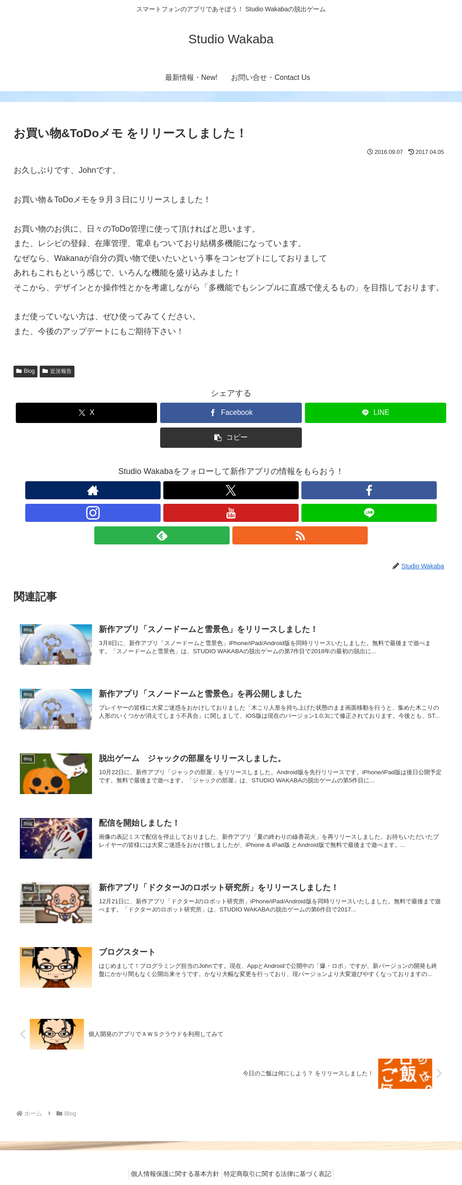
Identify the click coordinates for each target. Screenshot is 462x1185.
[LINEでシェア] (375, 413)
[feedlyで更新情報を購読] (283, 490)
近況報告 (57, 371)
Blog (25, 371)
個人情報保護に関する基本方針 (173, 1157)
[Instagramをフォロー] (221, 490)
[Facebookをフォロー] (200, 490)
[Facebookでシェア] (230, 413)
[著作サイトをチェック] (158, 490)
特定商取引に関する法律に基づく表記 (280, 1157)
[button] (230, 438)
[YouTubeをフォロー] (241, 490)
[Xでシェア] (86, 413)
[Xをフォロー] (179, 490)
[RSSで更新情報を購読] (304, 490)
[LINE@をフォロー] (262, 490)
